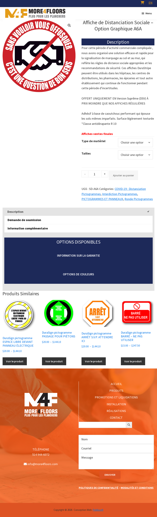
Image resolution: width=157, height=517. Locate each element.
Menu (148, 13)
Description (15, 212)
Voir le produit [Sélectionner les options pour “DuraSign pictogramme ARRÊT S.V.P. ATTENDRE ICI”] (93, 361)
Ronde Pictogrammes (138, 199)
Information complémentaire (28, 228)
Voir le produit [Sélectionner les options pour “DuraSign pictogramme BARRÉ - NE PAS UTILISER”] (133, 361)
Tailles (86, 153)
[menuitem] (150, 2)
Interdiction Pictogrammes (119, 194)
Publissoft (98, 510)
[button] (69, 25)
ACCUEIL (116, 384)
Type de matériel (93, 141)
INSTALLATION (116, 404)
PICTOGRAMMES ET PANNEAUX (102, 199)
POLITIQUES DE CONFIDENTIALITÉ (98, 487)
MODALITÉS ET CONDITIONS (137, 487)
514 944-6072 (40, 454)
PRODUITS (116, 391)
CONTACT (116, 418)
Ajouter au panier (123, 175)
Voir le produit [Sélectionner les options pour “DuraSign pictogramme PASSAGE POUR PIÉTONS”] (54, 361)
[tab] (78, 212)
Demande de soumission (24, 220)
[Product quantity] (94, 173)
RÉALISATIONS (116, 411)
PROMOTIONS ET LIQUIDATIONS (116, 397)
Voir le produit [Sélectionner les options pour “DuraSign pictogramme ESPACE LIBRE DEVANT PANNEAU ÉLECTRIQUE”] (14, 361)
